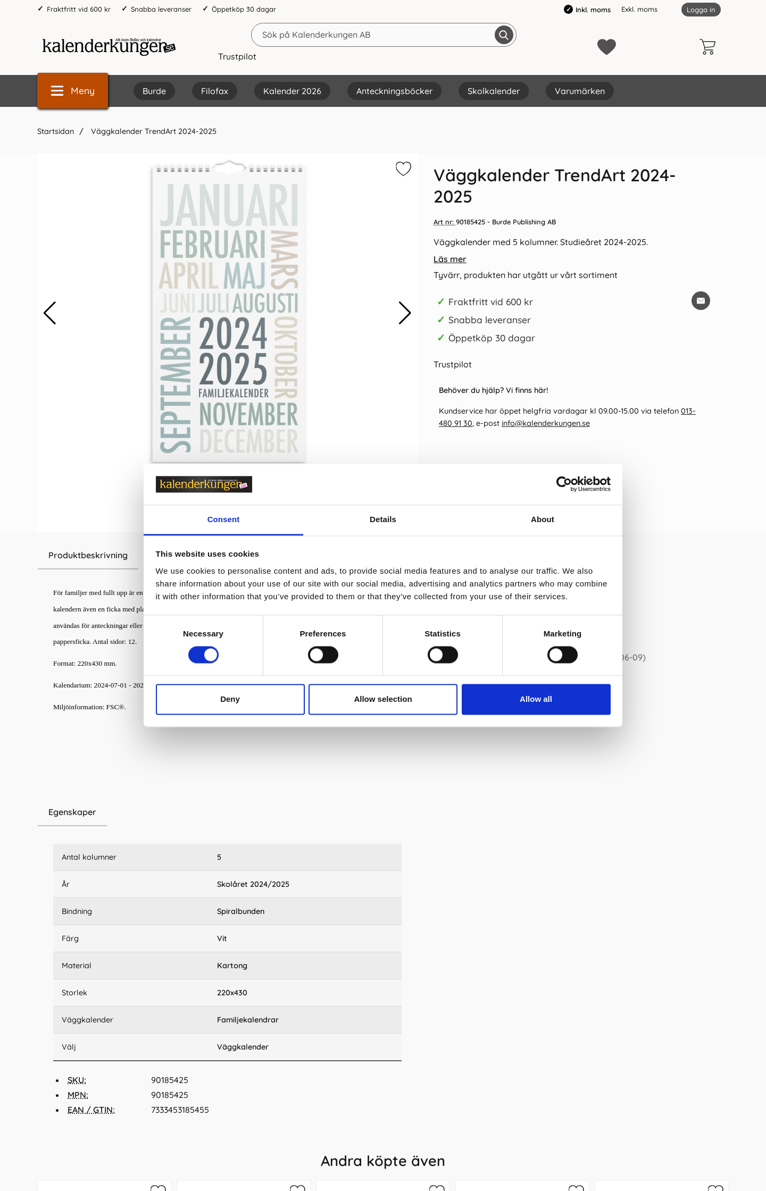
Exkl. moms (639, 9)
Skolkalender (494, 91)
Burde (154, 91)
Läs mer (450, 259)
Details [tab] (383, 519)
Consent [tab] (223, 519)
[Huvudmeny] (72, 90)
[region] (227, 812)
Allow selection (383, 698)
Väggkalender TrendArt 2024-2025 (153, 131)
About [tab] (542, 519)
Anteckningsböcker (394, 91)
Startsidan (55, 131)
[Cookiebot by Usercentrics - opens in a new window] (564, 484)
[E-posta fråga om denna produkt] (701, 300)
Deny (230, 698)
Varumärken (580, 91)
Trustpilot (237, 56)
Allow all (536, 698)
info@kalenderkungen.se (546, 423)
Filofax (214, 91)
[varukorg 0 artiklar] (710, 47)
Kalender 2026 (292, 91)
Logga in (701, 9)
